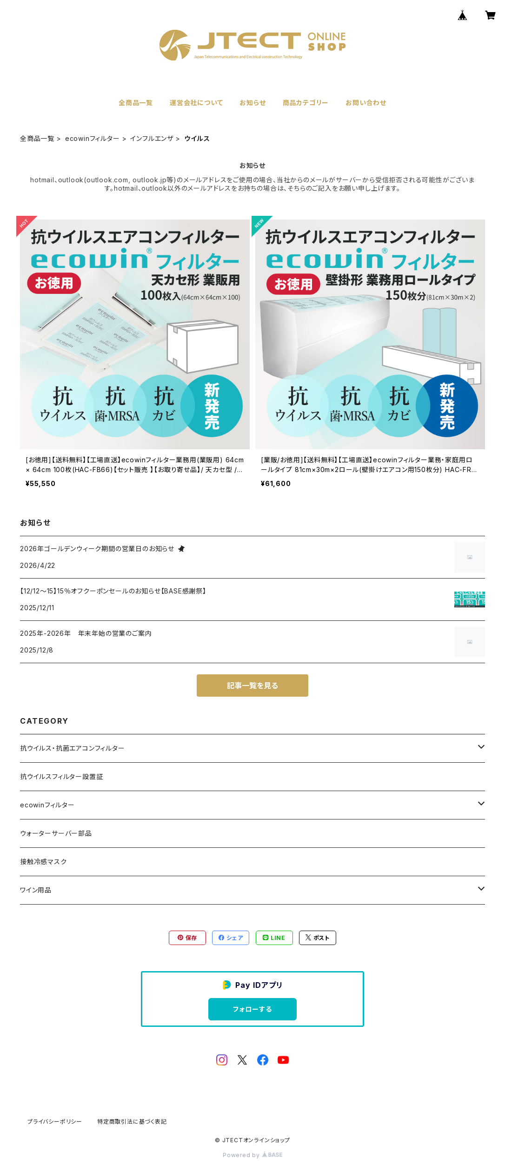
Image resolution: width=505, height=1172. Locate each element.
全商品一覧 (136, 103)
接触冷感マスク (43, 862)
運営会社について (196, 103)
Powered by (252, 1155)
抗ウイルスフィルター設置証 (61, 776)
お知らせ (252, 103)
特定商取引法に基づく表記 (132, 1121)
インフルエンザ (151, 138)
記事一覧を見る (252, 685)
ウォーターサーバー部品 (56, 833)
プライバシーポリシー (54, 1121)
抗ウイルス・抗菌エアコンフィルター (72, 748)
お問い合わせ (366, 103)
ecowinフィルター (92, 138)
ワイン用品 (36, 890)
